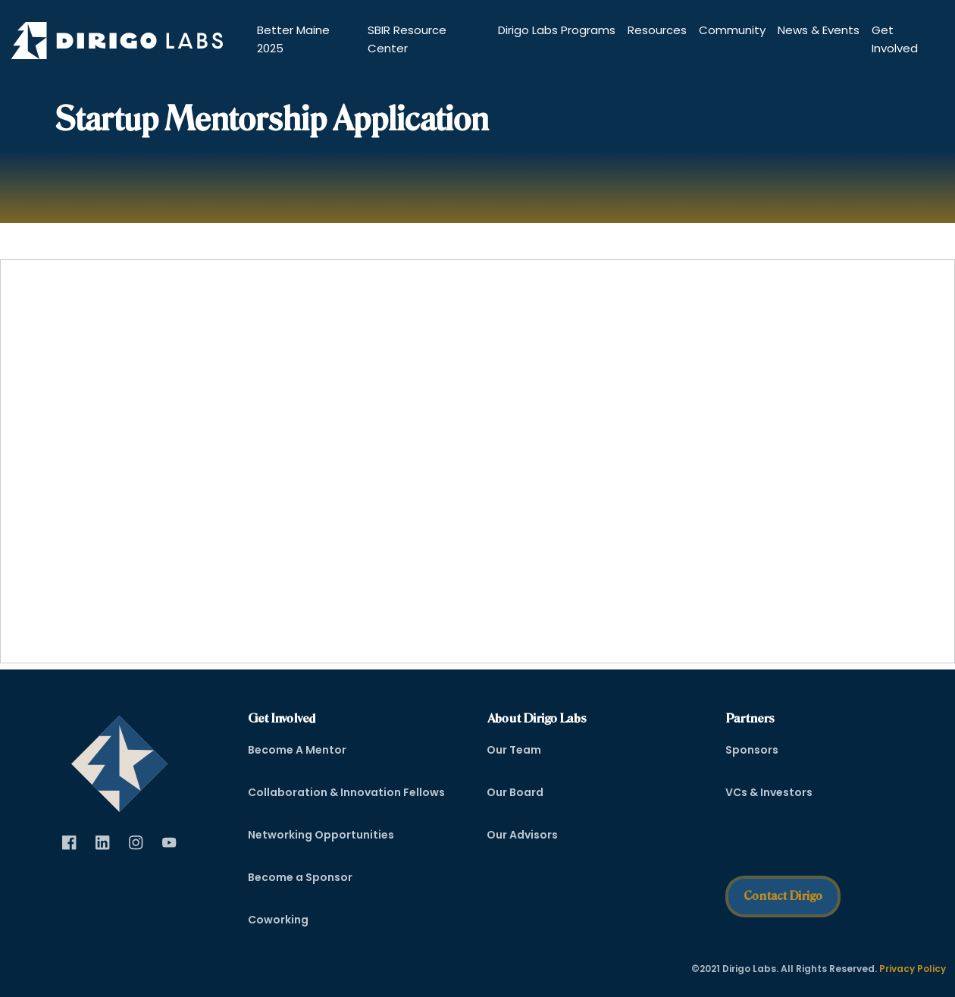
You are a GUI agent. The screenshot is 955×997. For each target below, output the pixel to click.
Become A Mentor (297, 749)
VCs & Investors (769, 792)
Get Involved (895, 39)
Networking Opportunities (321, 834)
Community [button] (732, 30)
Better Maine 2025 (293, 39)
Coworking (278, 919)
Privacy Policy (912, 968)
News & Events (819, 30)
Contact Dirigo (783, 896)
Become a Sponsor (300, 877)
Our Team (514, 749)
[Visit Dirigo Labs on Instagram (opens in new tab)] (136, 843)
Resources (657, 30)
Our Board (515, 792)
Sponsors (751, 749)
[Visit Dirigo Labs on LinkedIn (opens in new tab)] (103, 843)
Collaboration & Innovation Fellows (346, 792)
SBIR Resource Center (407, 39)
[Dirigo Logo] (121, 41)
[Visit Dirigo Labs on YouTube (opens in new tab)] (169, 843)
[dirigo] (119, 759)
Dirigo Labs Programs (556, 30)
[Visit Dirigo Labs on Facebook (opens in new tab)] (69, 843)
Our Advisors (522, 834)
